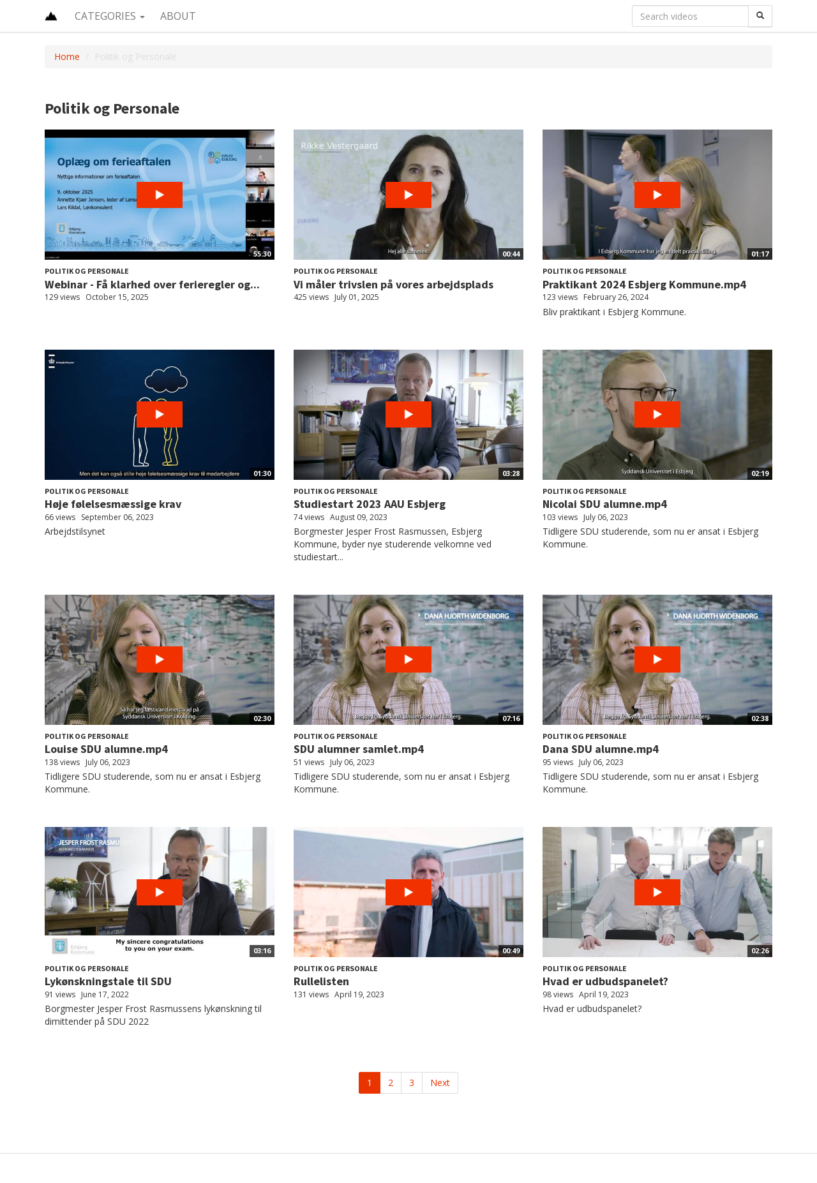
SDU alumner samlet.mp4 (359, 748)
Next (440, 1082)
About (178, 16)
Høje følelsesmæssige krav (113, 503)
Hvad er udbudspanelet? (605, 981)
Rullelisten (321, 981)
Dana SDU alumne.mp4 (601, 748)
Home (67, 56)
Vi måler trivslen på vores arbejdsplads (393, 284)
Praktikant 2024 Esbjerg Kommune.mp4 (644, 284)
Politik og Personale (87, 271)
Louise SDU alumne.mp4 (106, 748)
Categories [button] (110, 16)
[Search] (760, 16)
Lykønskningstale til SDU (108, 981)
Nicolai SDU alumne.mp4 (605, 503)
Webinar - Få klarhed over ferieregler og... (152, 284)
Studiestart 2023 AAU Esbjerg (370, 503)
